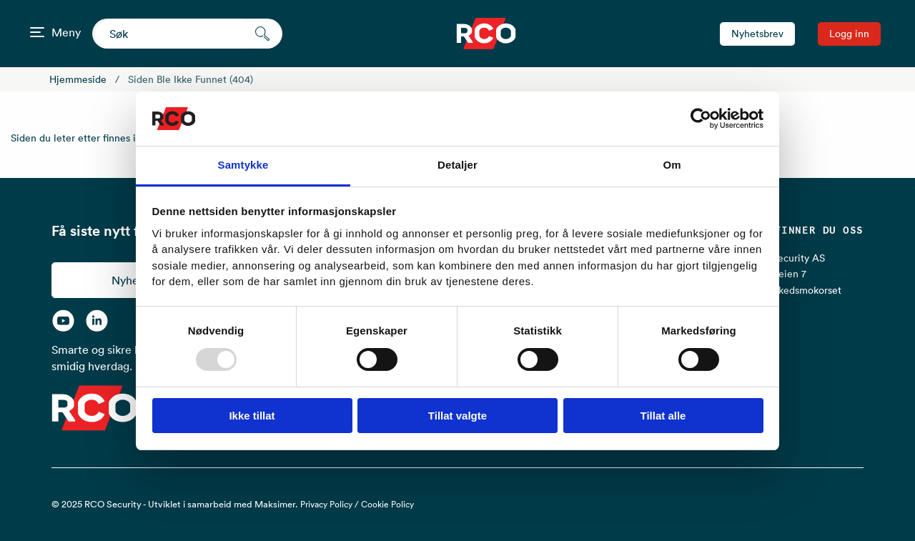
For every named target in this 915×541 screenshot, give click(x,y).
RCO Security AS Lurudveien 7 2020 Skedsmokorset (794, 274)
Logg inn (849, 33)
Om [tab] (672, 165)
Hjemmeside (78, 79)
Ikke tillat (251, 416)
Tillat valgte (457, 416)
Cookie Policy (387, 504)
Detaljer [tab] (457, 165)
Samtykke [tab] (243, 165)
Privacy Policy (326, 504)
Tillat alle (663, 416)
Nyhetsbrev (757, 33)
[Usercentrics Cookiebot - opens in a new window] (700, 118)
